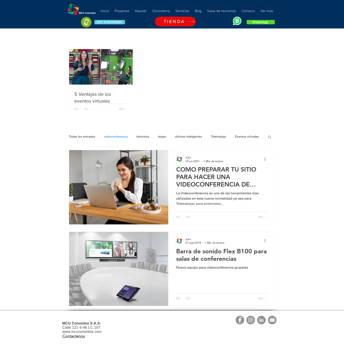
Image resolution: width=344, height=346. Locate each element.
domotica (142, 136)
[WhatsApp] (261, 22)
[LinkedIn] (261, 320)
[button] (269, 137)
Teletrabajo (218, 136)
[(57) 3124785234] (109, 22)
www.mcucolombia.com (82, 332)
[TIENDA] (175, 22)
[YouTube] (272, 320)
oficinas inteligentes (188, 136)
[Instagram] (250, 320)
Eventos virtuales (247, 136)
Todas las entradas (82, 136)
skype (162, 136)
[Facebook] (240, 320)
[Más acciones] (266, 159)
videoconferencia (116, 136)
